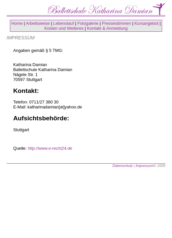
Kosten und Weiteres (64, 28)
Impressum (145, 166)
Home (16, 23)
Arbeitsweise (38, 23)
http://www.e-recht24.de (50, 148)
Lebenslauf (63, 23)
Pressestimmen (116, 23)
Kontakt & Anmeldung (107, 28)
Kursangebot (146, 23)
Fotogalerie (87, 23)
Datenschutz (123, 166)
